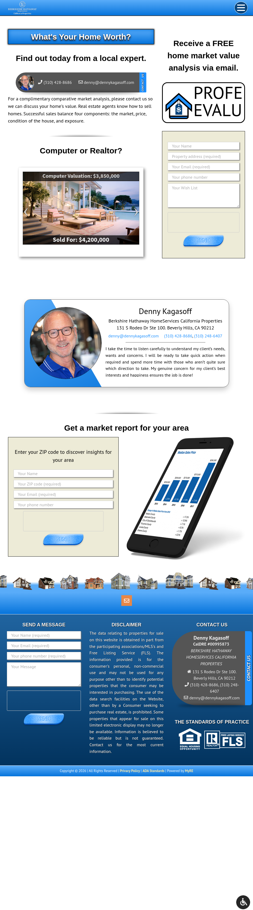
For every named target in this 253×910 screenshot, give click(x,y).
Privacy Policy (130, 771)
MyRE (189, 771)
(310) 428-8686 (178, 335)
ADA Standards (153, 771)
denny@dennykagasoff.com (133, 335)
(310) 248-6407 (208, 335)
